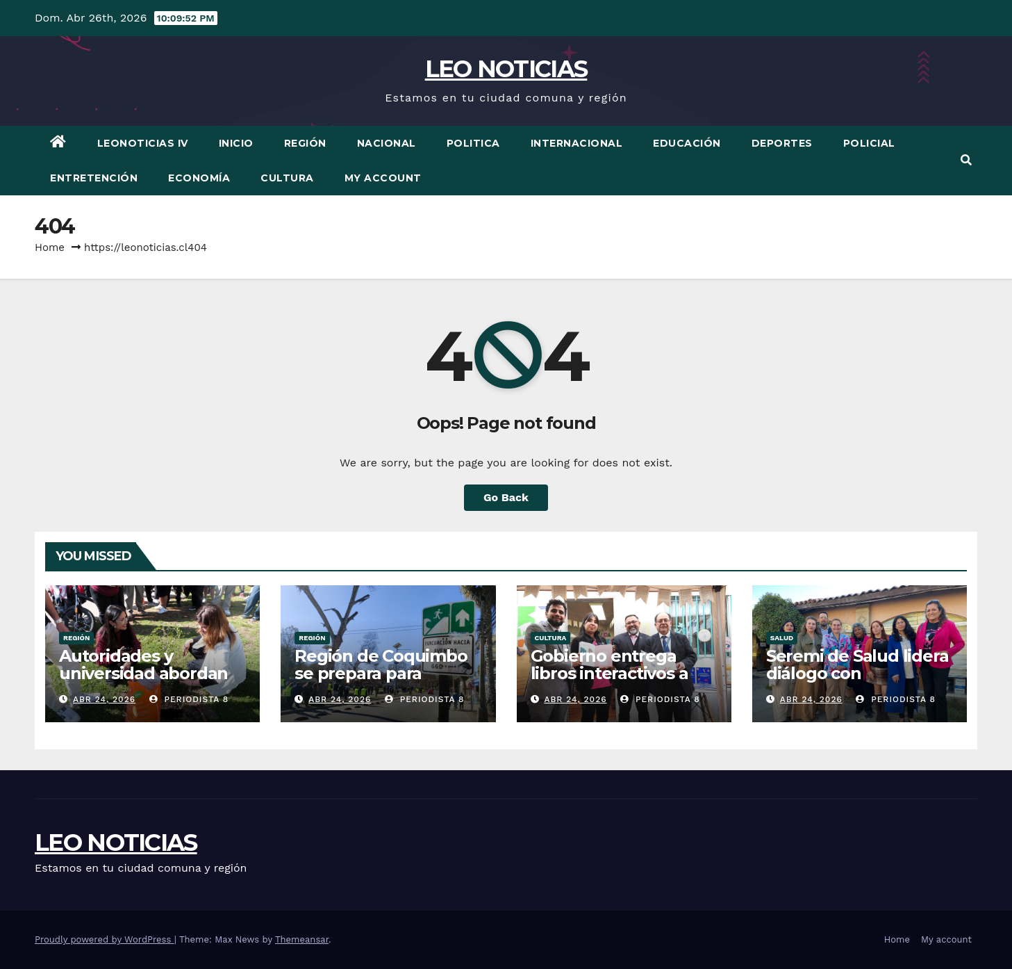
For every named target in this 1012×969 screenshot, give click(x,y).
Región (305, 143)
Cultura (287, 178)
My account (383, 178)
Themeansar (302, 939)
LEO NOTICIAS (506, 68)
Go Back (506, 497)
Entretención (94, 178)
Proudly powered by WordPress (104, 939)
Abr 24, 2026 (104, 699)
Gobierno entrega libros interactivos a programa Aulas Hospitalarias (609, 682)
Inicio (236, 143)
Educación (687, 143)
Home (50, 247)
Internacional (577, 143)
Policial (869, 143)
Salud (781, 638)
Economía (199, 178)
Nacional (386, 143)
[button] (966, 160)
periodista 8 (189, 699)
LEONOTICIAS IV (142, 143)
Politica (473, 143)
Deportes (782, 143)
